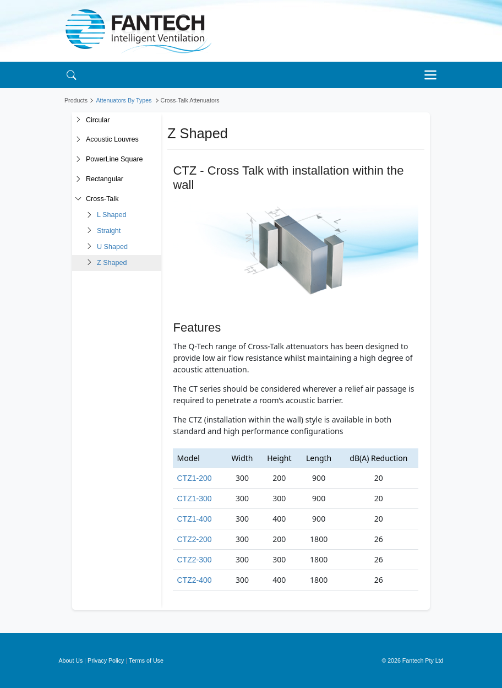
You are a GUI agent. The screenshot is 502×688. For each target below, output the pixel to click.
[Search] (71, 74)
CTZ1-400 (194, 518)
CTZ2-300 (194, 559)
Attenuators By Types (124, 100)
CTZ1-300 (194, 498)
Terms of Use (146, 660)
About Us (71, 660)
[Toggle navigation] (433, 75)
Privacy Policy (106, 660)
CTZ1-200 (194, 478)
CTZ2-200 (194, 539)
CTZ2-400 (194, 580)
